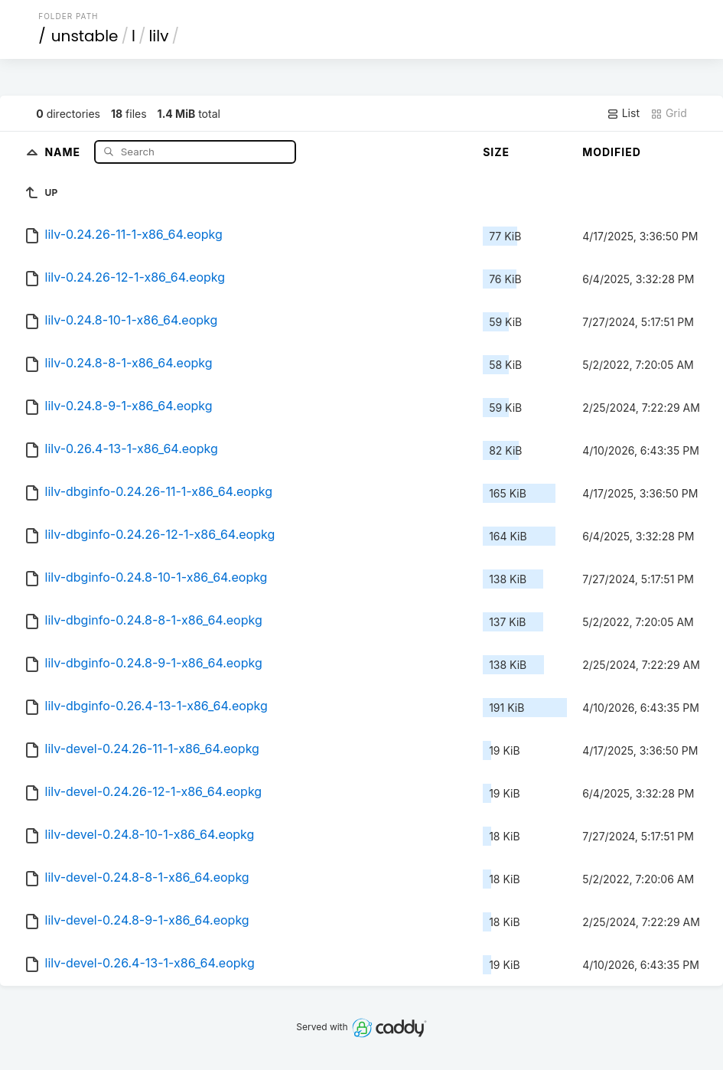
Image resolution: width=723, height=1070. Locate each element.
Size (496, 151)
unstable (85, 36)
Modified (611, 151)
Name (63, 151)
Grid (668, 113)
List (623, 113)
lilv (158, 36)
